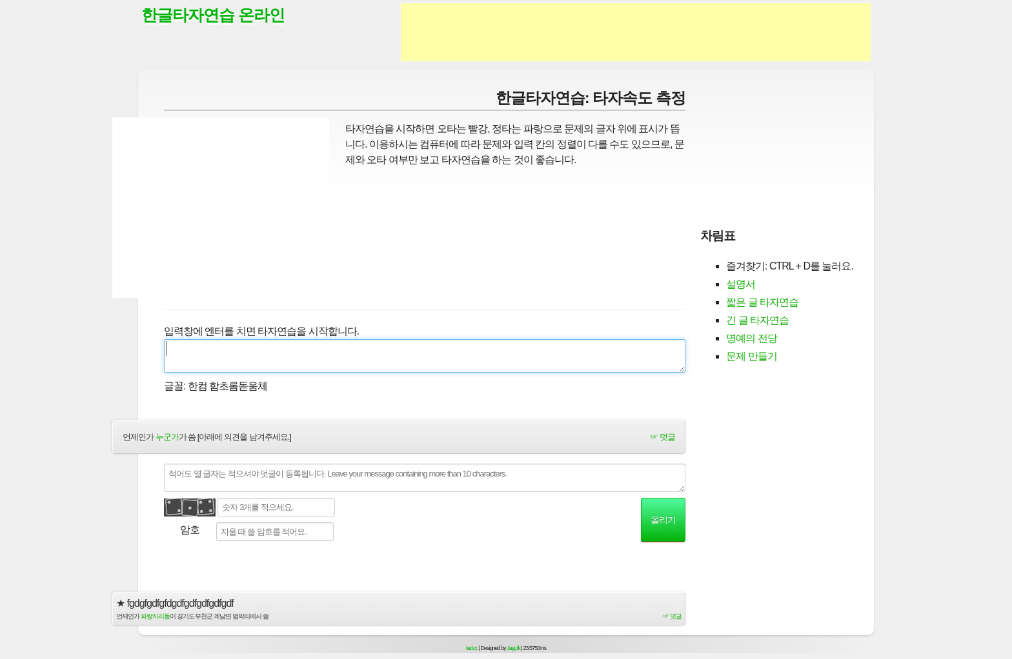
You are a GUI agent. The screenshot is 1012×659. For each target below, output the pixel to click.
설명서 (740, 284)
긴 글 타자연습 (757, 320)
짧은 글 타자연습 (762, 302)
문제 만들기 (751, 356)
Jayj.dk (513, 648)
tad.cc (472, 648)
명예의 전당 (751, 338)
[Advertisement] (636, 32)
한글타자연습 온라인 (213, 15)
